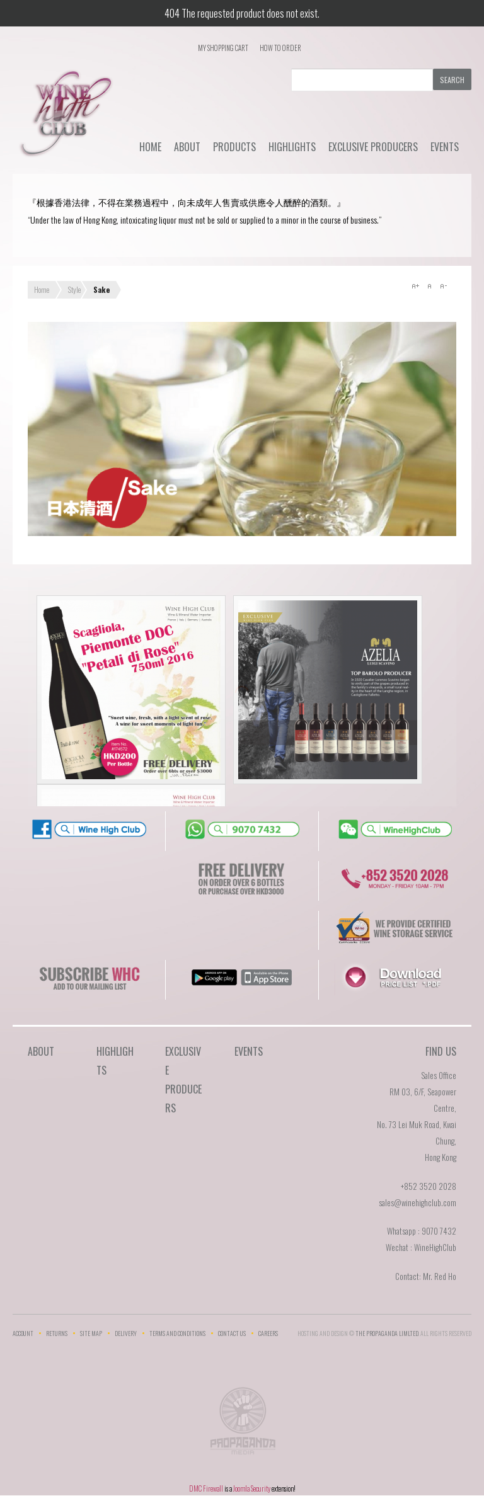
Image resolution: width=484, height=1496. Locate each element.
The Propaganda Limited (242, 1424)
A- (443, 286)
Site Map (91, 1333)
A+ (415, 286)
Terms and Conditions (177, 1333)
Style (74, 289)
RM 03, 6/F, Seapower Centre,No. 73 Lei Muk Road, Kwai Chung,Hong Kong (416, 1124)
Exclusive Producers (373, 146)
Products (234, 146)
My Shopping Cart (223, 48)
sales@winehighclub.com (417, 1202)
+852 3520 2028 (428, 1186)
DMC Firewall (206, 1488)
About (187, 146)
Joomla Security (251, 1488)
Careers (268, 1333)
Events (444, 146)
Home (150, 146)
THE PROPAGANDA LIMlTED (386, 1333)
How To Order (280, 48)
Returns (56, 1333)
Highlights (292, 146)
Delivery (126, 1333)
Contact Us (232, 1333)
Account (23, 1333)
